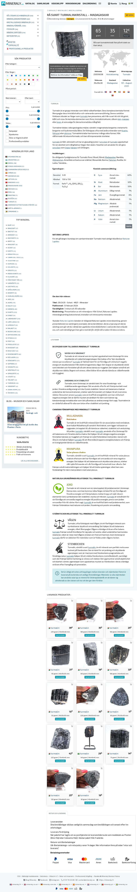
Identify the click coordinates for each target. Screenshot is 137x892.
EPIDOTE (12, 270)
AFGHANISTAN (14, 157)
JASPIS (11, 302)
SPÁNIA (12, 173)
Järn (100, 195)
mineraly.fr (15, 884)
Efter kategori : (11, 64)
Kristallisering (75, 10)
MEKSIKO (12, 189)
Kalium (101, 215)
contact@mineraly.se (86, 880)
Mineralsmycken (16, 32)
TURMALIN (13, 383)
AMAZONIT (13, 228)
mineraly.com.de (48, 884)
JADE (11, 299)
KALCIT (12, 306)
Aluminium (102, 191)
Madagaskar (112, 83)
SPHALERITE (13, 373)
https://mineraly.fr (106, 880)
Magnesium (103, 203)
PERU (11, 192)
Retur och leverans (67, 876)
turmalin (53, 627)
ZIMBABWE (13, 211)
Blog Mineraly (29, 880)
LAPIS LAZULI (13, 322)
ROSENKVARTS (14, 354)
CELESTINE (13, 260)
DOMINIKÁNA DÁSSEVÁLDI (18, 169)
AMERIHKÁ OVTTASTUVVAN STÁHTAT (22, 205)
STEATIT (11, 377)
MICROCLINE (14, 331)
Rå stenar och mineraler (20, 15)
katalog (52, 10)
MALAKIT (12, 328)
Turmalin (126, 74)
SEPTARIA (12, 364)
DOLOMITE (13, 267)
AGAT (11, 225)
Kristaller (62, 10)
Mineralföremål (16, 26)
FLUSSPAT (13, 277)
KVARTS (12, 312)
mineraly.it (64, 884)
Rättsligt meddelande (30, 876)
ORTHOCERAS (14, 335)
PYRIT (11, 341)
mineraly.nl (93, 884)
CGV (18, 876)
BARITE (12, 251)
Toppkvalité (13, 45)
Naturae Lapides (67, 321)
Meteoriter (13, 36)
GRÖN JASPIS (14, 290)
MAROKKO (13, 182)
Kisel (100, 182)
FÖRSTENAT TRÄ (15, 280)
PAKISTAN (12, 195)
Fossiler (12, 29)
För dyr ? (126, 36)
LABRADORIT (14, 318)
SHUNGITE (13, 367)
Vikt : (7, 115)
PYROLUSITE (13, 344)
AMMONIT (12, 235)
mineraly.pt (107, 884)
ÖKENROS (13, 393)
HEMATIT (12, 293)
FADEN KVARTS (14, 273)
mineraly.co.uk (31, 884)
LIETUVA (12, 179)
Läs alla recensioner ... (30, 461)
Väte (100, 219)
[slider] (7, 111)
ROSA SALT (13, 351)
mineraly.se (121, 884)
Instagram (54, 880)
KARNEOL (12, 309)
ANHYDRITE (13, 238)
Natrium (101, 199)
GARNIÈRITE (13, 283)
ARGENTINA (13, 160)
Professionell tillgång (83, 876)
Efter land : (29, 98)
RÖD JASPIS (13, 357)
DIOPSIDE (12, 264)
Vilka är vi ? (53, 876)
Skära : (8, 123)
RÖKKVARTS (13, 360)
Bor (99, 186)
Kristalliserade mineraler (20, 22)
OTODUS (12, 338)
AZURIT (12, 248)
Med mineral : (11, 98)
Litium (101, 211)
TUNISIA (12, 202)
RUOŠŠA (12, 198)
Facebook (42, 880)
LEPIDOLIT (13, 325)
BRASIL (12, 163)
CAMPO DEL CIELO (15, 257)
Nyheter (11, 42)
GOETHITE (13, 286)
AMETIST (12, 231)
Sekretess (44, 876)
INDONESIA (13, 176)
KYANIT (11, 315)
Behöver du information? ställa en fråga (66, 75)
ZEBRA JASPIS (14, 389)
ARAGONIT (12, 244)
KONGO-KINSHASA (16, 166)
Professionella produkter (20, 48)
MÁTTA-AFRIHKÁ (15, 208)
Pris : (8, 107)
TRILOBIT (12, 380)
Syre (100, 175)
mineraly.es (79, 884)
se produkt (60, 635)
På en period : (11, 89)
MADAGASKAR (15, 185)
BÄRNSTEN (13, 254)
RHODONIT (13, 348)
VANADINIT (13, 386)
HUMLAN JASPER (15, 296)
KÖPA (129, 15)
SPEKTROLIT (13, 370)
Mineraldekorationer (18, 19)
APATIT (11, 241)
